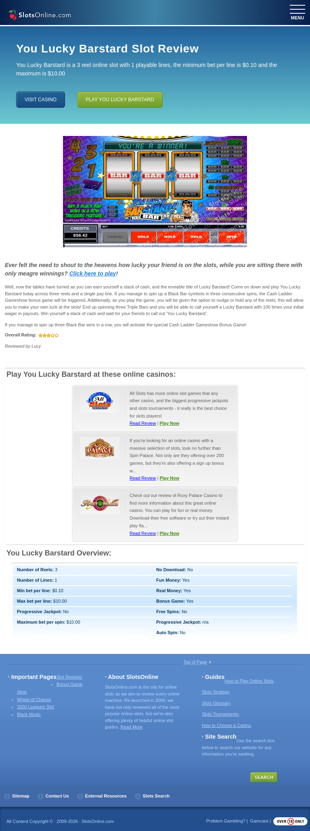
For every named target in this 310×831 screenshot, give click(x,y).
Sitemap (20, 795)
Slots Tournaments (220, 714)
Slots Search (156, 795)
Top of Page (195, 662)
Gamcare (259, 820)
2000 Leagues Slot (35, 706)
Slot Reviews (69, 676)
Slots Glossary (216, 703)
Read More (131, 727)
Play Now (169, 423)
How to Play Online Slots (248, 681)
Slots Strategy (215, 691)
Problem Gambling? (225, 820)
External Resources (106, 795)
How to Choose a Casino (226, 725)
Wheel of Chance (34, 699)
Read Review (143, 423)
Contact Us (57, 795)
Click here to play (92, 273)
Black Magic (29, 714)
